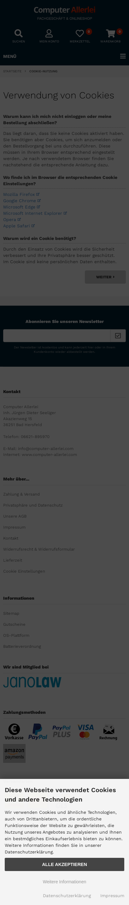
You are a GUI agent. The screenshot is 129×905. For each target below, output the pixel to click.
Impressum (112, 895)
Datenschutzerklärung (67, 895)
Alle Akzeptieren (64, 864)
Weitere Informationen (64, 881)
